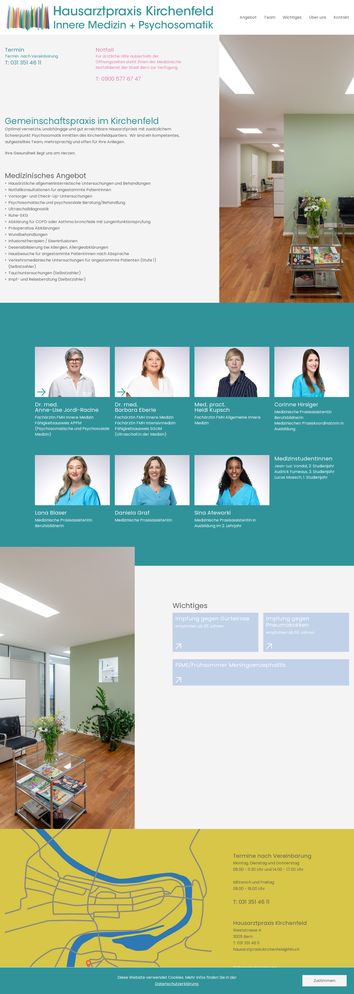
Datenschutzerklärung (176, 984)
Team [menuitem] (269, 17)
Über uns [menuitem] (317, 17)
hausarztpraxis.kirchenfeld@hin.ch (266, 949)
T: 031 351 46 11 (23, 63)
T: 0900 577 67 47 (118, 79)
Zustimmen (324, 980)
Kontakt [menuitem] (341, 17)
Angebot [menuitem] (248, 17)
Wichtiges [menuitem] (292, 17)
